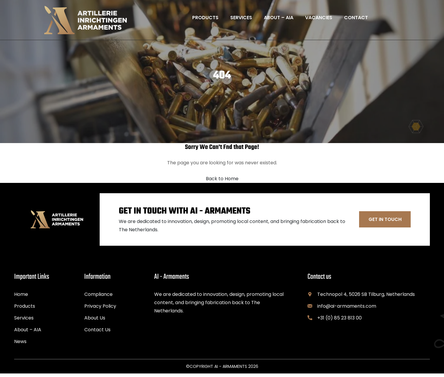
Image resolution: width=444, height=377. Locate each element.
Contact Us (97, 333)
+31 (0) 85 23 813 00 (339, 321)
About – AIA (27, 333)
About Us (94, 321)
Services (24, 321)
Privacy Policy (100, 309)
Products (24, 309)
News (20, 345)
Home (21, 297)
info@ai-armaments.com (346, 309)
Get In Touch (385, 222)
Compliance (98, 297)
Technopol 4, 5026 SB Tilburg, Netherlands (366, 297)
